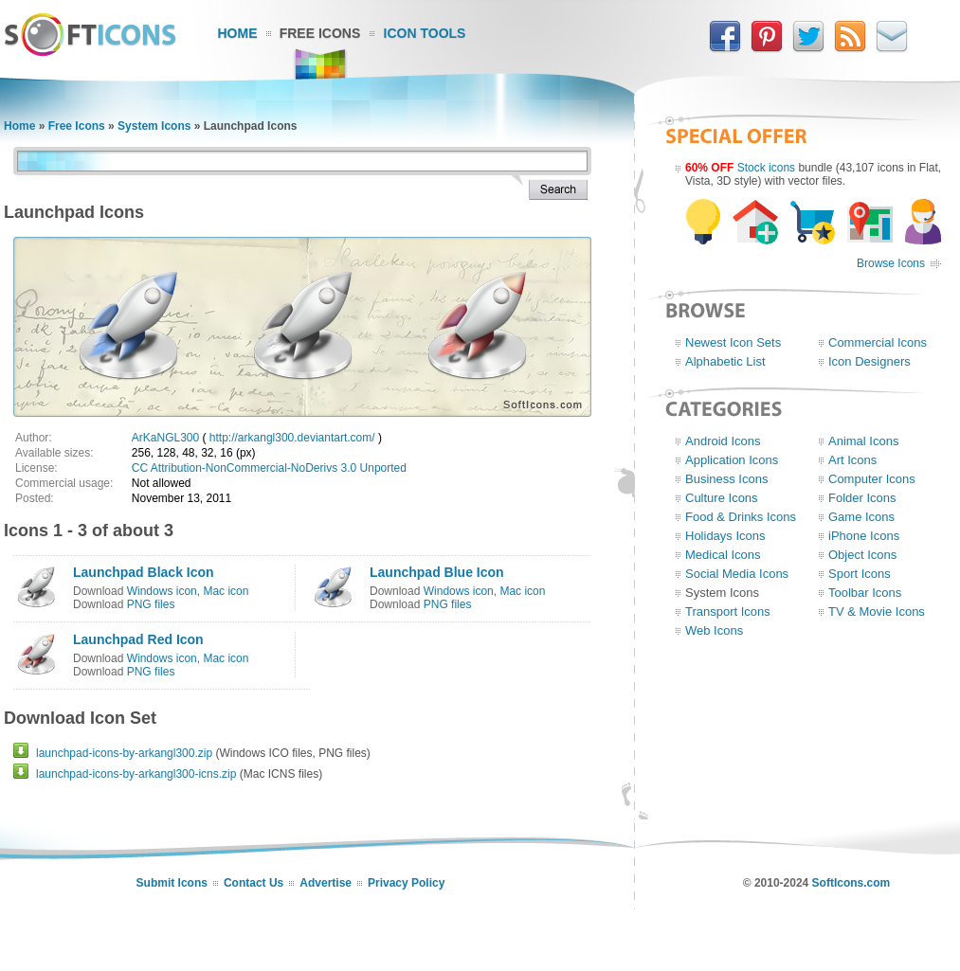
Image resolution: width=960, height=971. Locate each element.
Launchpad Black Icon (143, 572)
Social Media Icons (736, 573)
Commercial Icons (877, 342)
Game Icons (861, 517)
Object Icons (862, 555)
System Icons (154, 126)
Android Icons (723, 441)
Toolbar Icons (864, 592)
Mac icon (225, 591)
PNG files (151, 604)
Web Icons (714, 630)
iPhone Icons (863, 536)
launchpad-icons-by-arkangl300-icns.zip (136, 774)
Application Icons (731, 460)
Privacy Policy (406, 883)
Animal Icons (863, 441)
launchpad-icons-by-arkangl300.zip (124, 753)
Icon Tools (425, 33)
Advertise (325, 883)
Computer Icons (871, 479)
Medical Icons (722, 555)
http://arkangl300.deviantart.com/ (292, 437)
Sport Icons (859, 573)
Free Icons (320, 33)
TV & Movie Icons (876, 611)
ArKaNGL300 (165, 437)
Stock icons (766, 167)
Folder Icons (862, 498)
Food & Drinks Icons (740, 517)
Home (238, 33)
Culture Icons (721, 498)
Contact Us (253, 883)
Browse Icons (891, 263)
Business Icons (726, 479)
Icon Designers (869, 361)
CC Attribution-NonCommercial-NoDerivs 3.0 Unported (269, 468)
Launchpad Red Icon (138, 639)
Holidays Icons (725, 536)
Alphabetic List (725, 361)
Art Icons (852, 460)
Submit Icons (172, 883)
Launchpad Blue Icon (437, 572)
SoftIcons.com (851, 883)
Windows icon (162, 591)
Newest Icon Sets (733, 342)
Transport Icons (727, 611)
